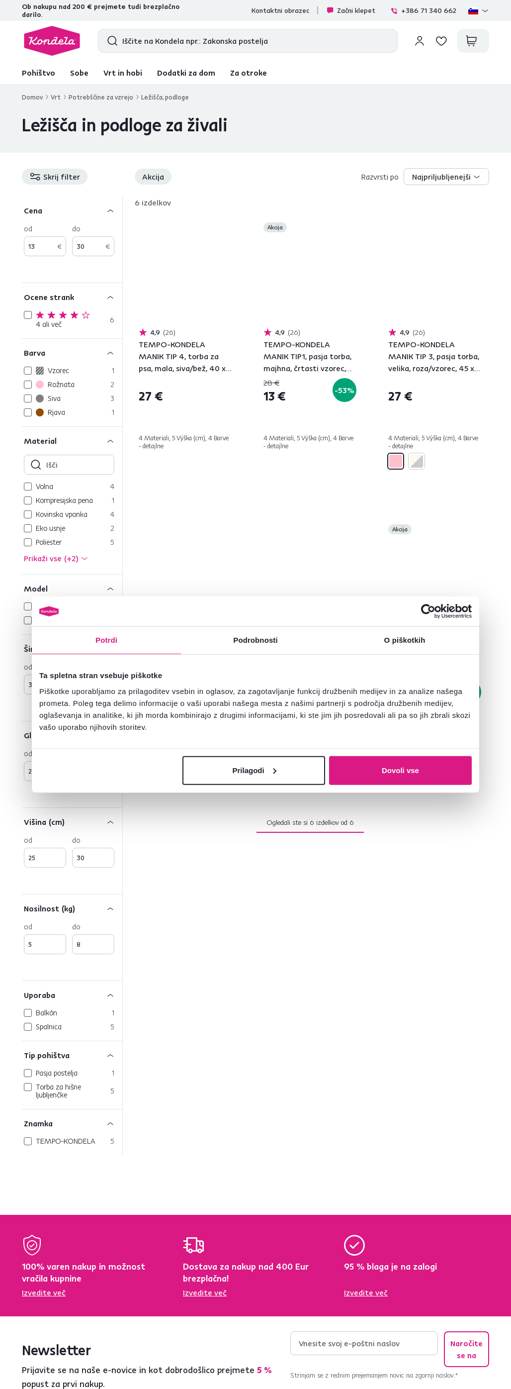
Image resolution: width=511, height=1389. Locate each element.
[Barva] (72, 352)
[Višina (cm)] (72, 821)
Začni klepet (350, 10)
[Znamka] (72, 1123)
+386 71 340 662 (423, 10)
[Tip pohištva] (72, 1055)
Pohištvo (38, 73)
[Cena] (72, 210)
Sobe (79, 73)
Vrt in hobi (122, 73)
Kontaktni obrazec (280, 10)
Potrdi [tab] (106, 640)
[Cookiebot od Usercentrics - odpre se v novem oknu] (428, 611)
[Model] (72, 588)
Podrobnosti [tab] (255, 640)
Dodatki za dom (186, 73)
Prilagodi (254, 770)
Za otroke (248, 73)
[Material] (72, 440)
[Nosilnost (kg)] (72, 908)
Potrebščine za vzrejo (101, 97)
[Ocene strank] (72, 296)
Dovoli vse (400, 770)
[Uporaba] (72, 994)
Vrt (56, 97)
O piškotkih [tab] (405, 640)
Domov (32, 97)
